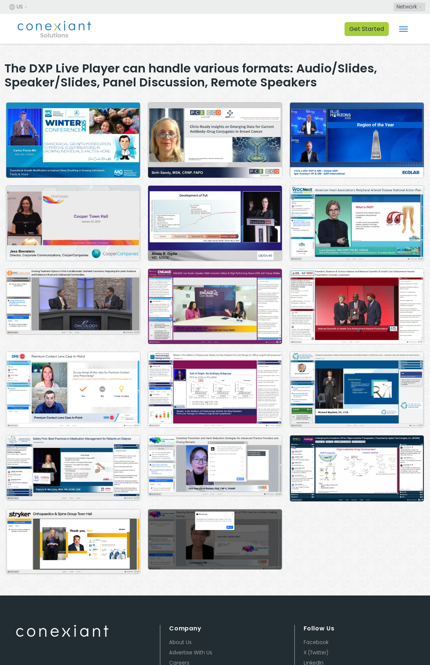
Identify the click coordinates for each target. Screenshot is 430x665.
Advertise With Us (190, 652)
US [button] (16, 7)
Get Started (366, 29)
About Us (180, 642)
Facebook (316, 642)
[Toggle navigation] (403, 29)
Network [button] (406, 6)
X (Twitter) (316, 652)
